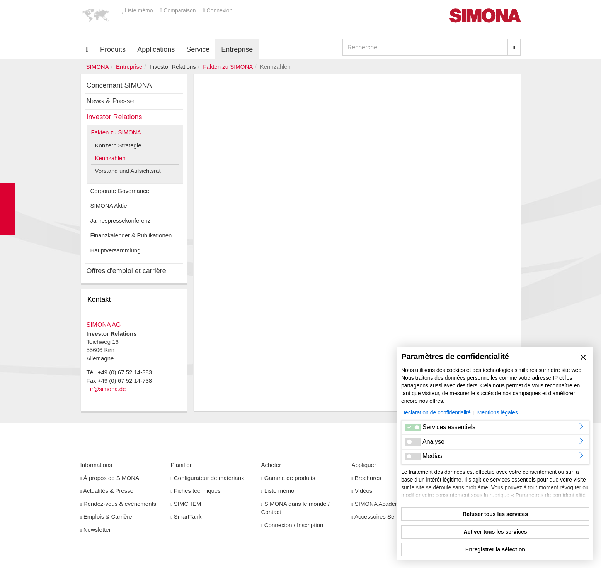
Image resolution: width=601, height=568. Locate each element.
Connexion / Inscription (292, 525)
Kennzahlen (110, 158)
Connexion (217, 10)
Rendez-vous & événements (118, 503)
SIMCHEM (186, 503)
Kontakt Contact (7, 209)
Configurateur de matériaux (207, 478)
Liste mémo (138, 10)
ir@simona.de (108, 388)
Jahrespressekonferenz (120, 220)
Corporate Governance (120, 191)
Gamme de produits (288, 478)
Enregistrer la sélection (495, 549)
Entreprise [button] (237, 49)
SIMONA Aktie (108, 205)
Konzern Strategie (118, 145)
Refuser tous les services (495, 514)
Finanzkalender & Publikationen (131, 235)
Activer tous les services (495, 532)
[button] (95, 15)
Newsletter (95, 529)
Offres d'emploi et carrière (126, 271)
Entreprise (129, 66)
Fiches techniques (196, 490)
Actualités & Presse (107, 490)
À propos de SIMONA (110, 478)
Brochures (366, 478)
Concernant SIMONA (119, 85)
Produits (113, 49)
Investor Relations (114, 117)
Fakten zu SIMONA (228, 66)
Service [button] (197, 49)
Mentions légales (497, 412)
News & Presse (110, 101)
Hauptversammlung (115, 250)
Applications (156, 49)
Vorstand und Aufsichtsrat (128, 170)
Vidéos (362, 490)
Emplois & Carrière (106, 516)
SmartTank (186, 516)
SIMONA (97, 66)
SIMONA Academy (377, 503)
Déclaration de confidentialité (436, 412)
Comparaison (178, 10)
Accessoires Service (379, 516)
